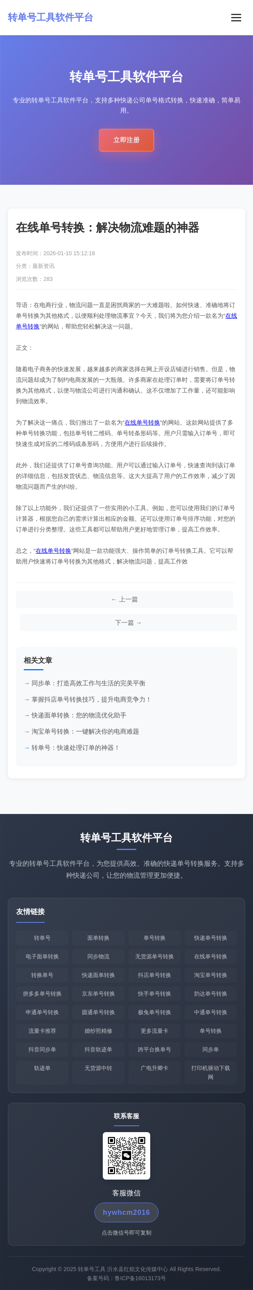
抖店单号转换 (154, 975)
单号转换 (154, 938)
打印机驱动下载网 (210, 1072)
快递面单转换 (98, 975)
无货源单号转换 (154, 956)
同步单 (210, 1049)
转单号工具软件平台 (50, 17)
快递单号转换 (210, 938)
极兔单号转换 (154, 1012)
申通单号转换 (42, 1012)
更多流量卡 (154, 1031)
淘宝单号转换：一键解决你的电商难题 (85, 731)
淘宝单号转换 (210, 975)
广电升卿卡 (154, 1068)
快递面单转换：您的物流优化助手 (79, 715)
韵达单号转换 (210, 993)
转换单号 (42, 975)
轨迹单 (42, 1068)
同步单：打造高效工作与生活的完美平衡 (88, 683)
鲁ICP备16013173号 (140, 1281)
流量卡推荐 (42, 1031)
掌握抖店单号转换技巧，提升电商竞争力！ (92, 699)
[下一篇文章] (128, 623)
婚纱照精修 (98, 1031)
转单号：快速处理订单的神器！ (76, 747)
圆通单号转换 (98, 1012)
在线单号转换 (142, 422)
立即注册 (126, 143)
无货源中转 (98, 1068)
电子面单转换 (42, 956)
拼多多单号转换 (42, 993)
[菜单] (236, 17)
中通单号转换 (210, 1012)
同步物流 (98, 956)
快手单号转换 (154, 993)
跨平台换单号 (154, 1049)
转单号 (42, 938)
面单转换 (98, 938)
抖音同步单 (42, 1049)
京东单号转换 (98, 993)
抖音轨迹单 (98, 1049)
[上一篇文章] (124, 599)
